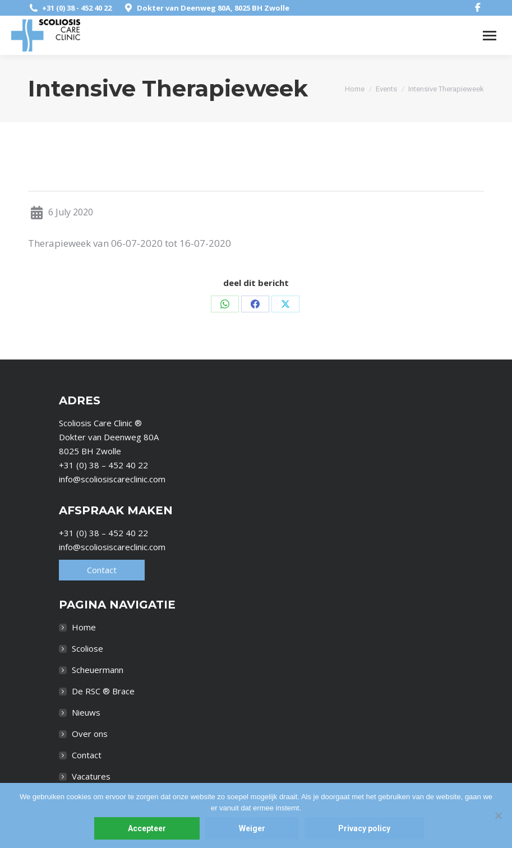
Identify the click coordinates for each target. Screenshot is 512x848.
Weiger (252, 828)
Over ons (90, 733)
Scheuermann (97, 669)
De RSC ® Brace (103, 691)
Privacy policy (364, 828)
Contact (102, 569)
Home (84, 627)
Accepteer (147, 828)
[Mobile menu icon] (489, 36)
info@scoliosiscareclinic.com (112, 479)
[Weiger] (498, 815)
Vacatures (91, 776)
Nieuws (86, 712)
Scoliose (87, 648)
